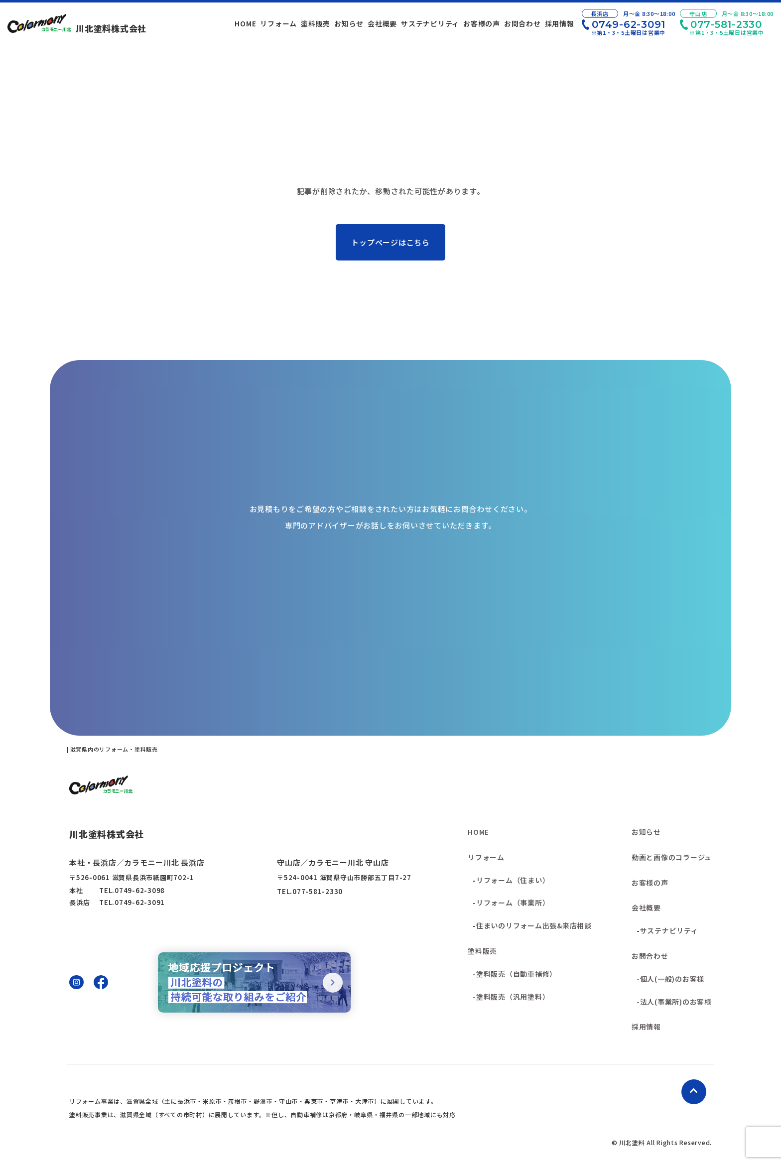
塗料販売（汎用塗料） (513, 997)
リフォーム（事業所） (513, 902)
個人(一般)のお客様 (672, 979)
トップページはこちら (390, 242)
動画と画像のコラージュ (672, 857)
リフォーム (486, 857)
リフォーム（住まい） (513, 880)
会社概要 (646, 907)
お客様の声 (650, 883)
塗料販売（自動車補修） (516, 974)
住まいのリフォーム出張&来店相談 (534, 925)
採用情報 (646, 1027)
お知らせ (646, 832)
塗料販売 (482, 951)
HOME (478, 832)
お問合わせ (650, 956)
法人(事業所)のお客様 (676, 1002)
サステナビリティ (669, 930)
